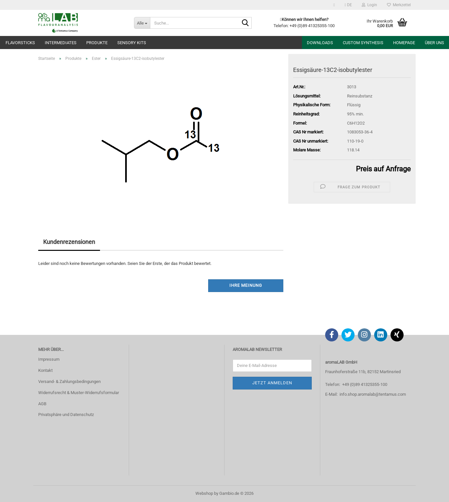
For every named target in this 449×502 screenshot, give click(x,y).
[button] (348, 5)
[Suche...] (142, 23)
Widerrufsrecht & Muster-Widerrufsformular (78, 392)
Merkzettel (399, 5)
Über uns (434, 42)
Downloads (320, 42)
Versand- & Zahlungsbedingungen (69, 381)
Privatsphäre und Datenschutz (66, 414)
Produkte (97, 42)
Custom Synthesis (363, 42)
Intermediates (60, 42)
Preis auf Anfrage (383, 169)
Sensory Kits (131, 42)
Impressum (48, 359)
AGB (42, 403)
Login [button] (369, 5)
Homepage (404, 42)
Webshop (204, 493)
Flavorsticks (20, 42)
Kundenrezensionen (69, 241)
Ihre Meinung (245, 285)
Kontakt (45, 370)
